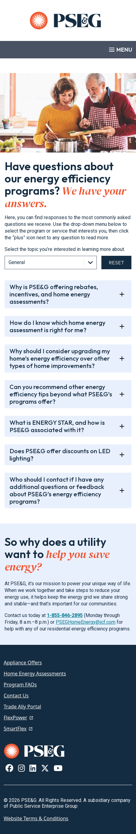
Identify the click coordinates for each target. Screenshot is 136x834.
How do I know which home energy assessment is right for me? (57, 326)
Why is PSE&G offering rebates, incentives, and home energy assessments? (53, 294)
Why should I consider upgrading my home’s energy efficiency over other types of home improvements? (59, 358)
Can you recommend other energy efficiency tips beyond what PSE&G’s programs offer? (60, 394)
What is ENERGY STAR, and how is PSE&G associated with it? (57, 426)
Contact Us (16, 695)
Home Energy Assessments (35, 673)
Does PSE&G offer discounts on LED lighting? (59, 454)
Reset (116, 262)
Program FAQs (20, 684)
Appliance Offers (23, 662)
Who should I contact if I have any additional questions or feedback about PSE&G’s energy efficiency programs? (56, 490)
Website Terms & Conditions (36, 818)
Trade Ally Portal (22, 706)
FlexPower (15, 717)
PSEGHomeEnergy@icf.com (85, 622)
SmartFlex (15, 728)
